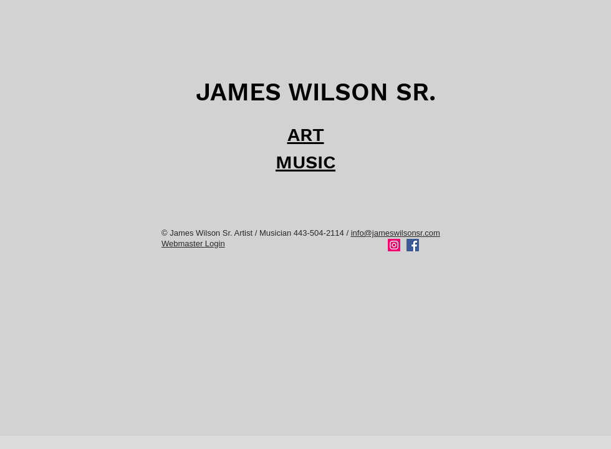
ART (305, 134)
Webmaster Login (193, 243)
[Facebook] (413, 245)
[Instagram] (394, 245)
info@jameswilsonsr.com (395, 233)
